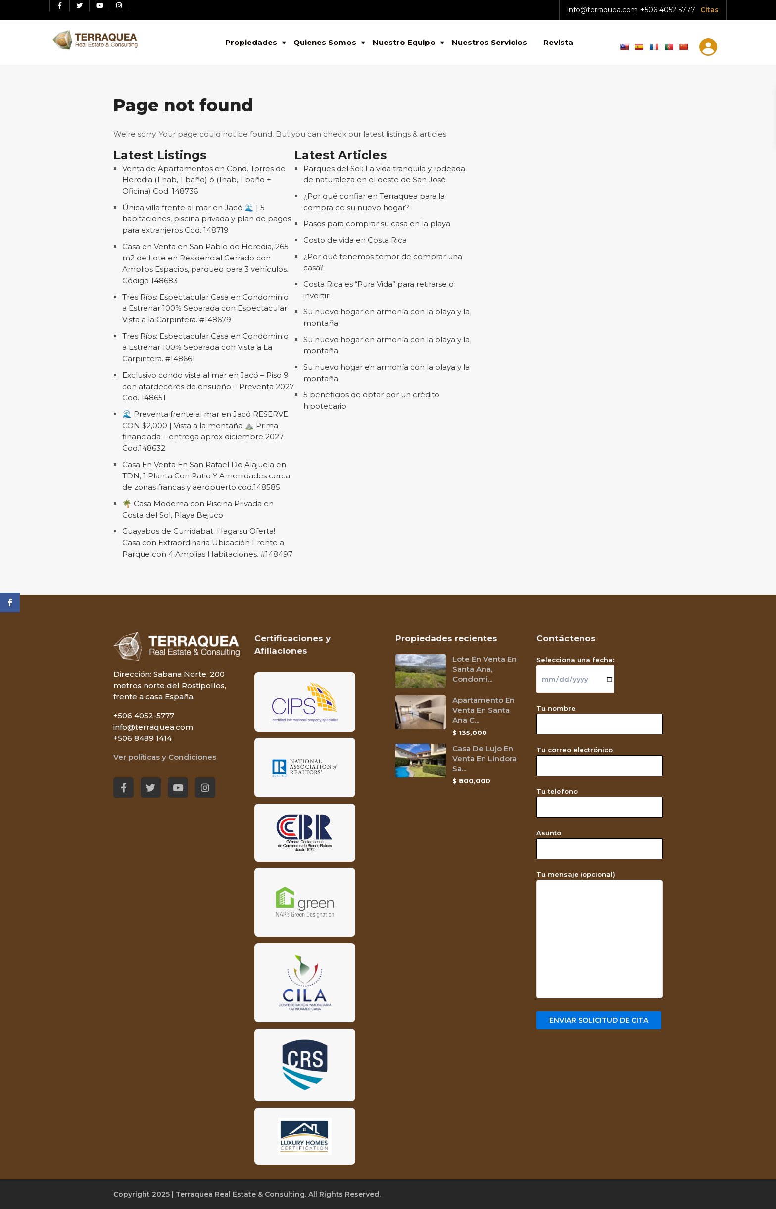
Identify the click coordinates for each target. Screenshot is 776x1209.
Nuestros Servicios (489, 42)
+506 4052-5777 (667, 9)
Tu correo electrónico (599, 758)
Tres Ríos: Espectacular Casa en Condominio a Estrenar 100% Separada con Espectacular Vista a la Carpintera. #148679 (205, 308)
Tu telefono (599, 799)
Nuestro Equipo (404, 42)
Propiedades (251, 42)
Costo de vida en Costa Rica (355, 240)
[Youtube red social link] (99, 5)
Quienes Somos (324, 42)
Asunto (599, 841)
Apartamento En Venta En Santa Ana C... (483, 710)
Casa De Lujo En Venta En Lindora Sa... (484, 758)
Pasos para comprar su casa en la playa (376, 223)
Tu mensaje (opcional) (599, 935)
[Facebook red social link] (60, 5)
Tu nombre (599, 716)
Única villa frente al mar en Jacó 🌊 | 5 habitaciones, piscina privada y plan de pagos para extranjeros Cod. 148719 (206, 219)
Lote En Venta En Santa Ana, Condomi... (484, 669)
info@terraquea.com (602, 9)
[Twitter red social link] (80, 5)
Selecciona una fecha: (575, 669)
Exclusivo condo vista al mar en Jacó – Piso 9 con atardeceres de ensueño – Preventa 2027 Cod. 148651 (208, 386)
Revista (558, 42)
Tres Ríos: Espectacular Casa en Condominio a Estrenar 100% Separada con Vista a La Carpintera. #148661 (205, 347)
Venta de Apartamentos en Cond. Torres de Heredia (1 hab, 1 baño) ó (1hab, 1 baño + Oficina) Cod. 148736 (204, 180)
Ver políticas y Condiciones (164, 757)
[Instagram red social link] (119, 5)
